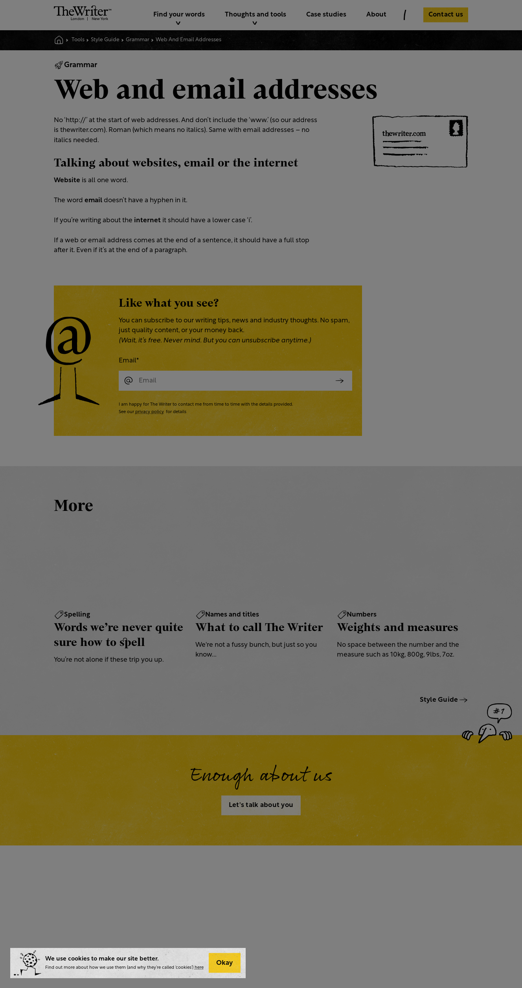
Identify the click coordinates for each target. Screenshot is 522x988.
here (199, 968)
